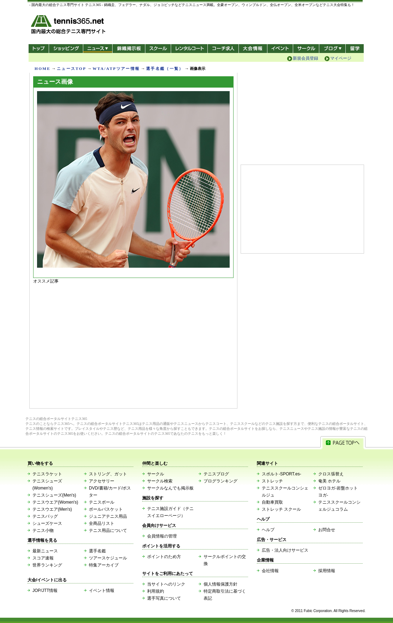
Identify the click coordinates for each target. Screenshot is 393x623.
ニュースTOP (71, 68)
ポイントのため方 (164, 556)
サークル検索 (160, 481)
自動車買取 (272, 502)
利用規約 (155, 591)
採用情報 (326, 570)
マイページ (340, 58)
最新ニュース (45, 550)
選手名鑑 (97, 550)
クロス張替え (331, 473)
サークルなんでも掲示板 (170, 488)
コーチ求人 (223, 48)
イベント (280, 48)
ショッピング (66, 48)
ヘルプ (268, 529)
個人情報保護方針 (220, 584)
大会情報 (252, 48)
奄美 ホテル (329, 481)
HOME (42, 68)
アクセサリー (101, 481)
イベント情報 (101, 590)
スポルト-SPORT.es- (281, 473)
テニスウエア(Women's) (55, 502)
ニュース (97, 48)
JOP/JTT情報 (45, 590)
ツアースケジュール (108, 558)
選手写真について (164, 598)
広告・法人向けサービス (285, 550)
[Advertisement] (133, 344)
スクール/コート (158, 48)
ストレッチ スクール (281, 509)
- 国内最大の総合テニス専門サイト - (69, 25)
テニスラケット (47, 473)
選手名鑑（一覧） (164, 68)
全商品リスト (101, 523)
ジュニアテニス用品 (108, 516)
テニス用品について (108, 530)
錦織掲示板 (128, 48)
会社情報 (270, 570)
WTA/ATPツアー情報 (116, 68)
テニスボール (101, 502)
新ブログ (332, 48)
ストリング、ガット (108, 473)
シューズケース (47, 523)
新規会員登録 (305, 58)
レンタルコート (190, 48)
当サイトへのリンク (166, 584)
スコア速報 (43, 558)
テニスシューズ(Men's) (54, 495)
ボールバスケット (106, 509)
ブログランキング (220, 481)
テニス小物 (43, 530)
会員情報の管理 (162, 536)
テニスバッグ (45, 516)
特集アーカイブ (104, 565)
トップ (39, 48)
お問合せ (326, 529)
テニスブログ (216, 473)
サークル (306, 48)
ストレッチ (272, 481)
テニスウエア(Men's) (52, 509)
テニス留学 (355, 48)
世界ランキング (47, 565)
